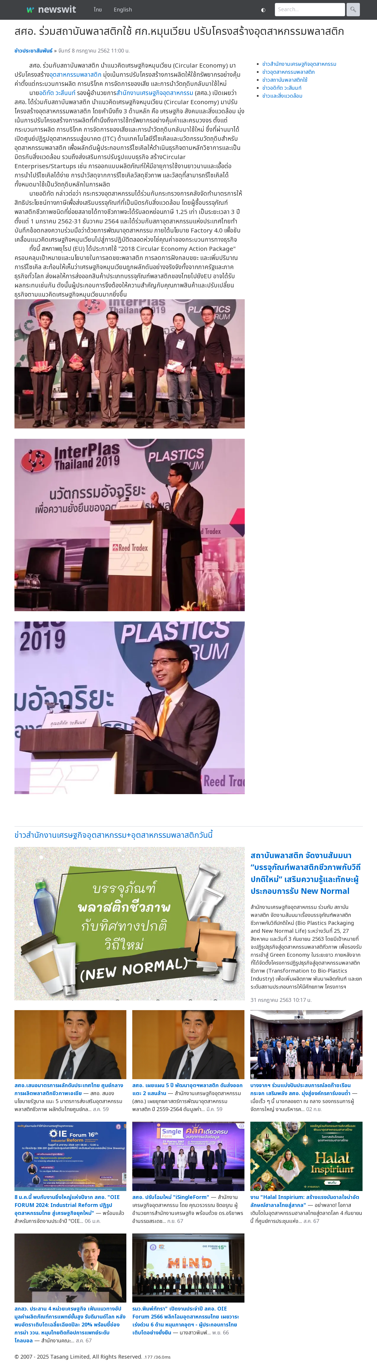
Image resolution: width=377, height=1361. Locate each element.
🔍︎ (353, 10)
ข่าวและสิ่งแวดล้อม (282, 96)
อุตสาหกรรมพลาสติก (76, 74)
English (123, 10)
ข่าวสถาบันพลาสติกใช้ (284, 80)
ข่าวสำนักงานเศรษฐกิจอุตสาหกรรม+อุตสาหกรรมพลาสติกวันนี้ (113, 835)
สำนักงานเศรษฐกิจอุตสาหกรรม (154, 93)
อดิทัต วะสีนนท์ (57, 93)
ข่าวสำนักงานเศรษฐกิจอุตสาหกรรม (299, 64)
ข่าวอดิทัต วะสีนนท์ (281, 88)
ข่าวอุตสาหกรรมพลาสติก (288, 72)
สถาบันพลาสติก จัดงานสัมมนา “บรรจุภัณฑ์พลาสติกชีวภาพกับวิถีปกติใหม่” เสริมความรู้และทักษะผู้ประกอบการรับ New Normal (306, 874)
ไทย (98, 10)
